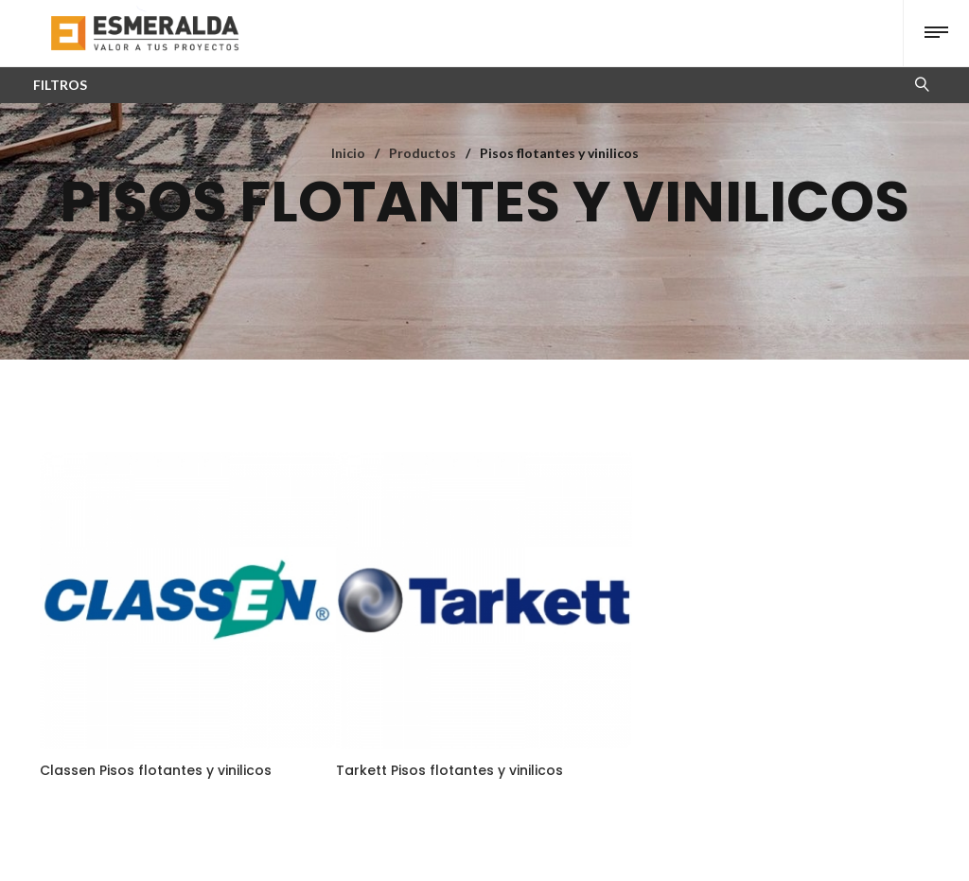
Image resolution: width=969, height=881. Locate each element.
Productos (422, 153)
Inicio (348, 153)
